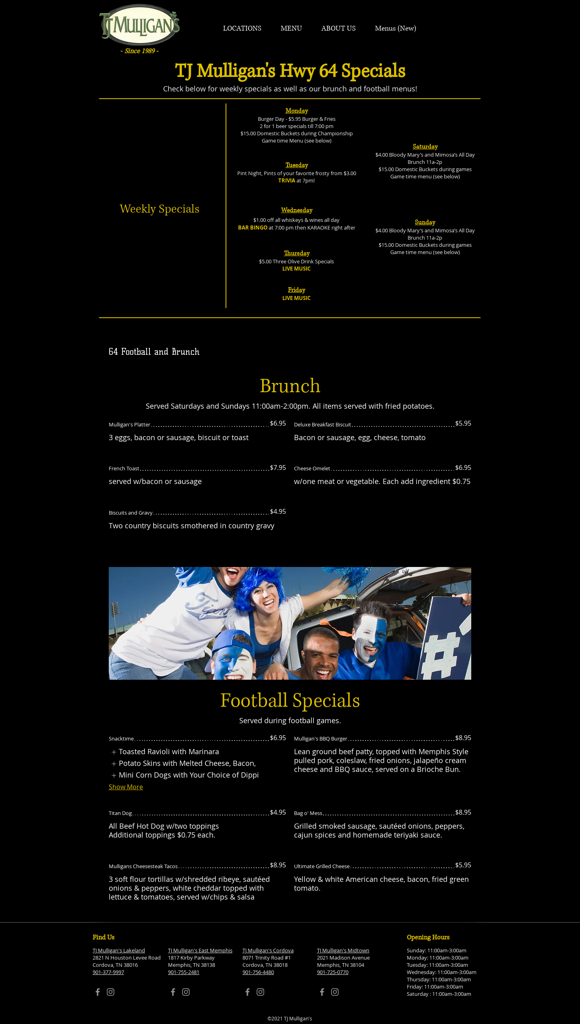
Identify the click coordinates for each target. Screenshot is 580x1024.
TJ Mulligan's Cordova (268, 950)
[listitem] (165, 752)
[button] (242, 28)
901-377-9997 (108, 972)
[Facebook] (98, 992)
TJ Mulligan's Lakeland (119, 950)
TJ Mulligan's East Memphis (200, 950)
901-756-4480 (258, 972)
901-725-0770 (332, 972)
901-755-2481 (183, 972)
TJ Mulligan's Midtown (343, 950)
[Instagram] (111, 992)
